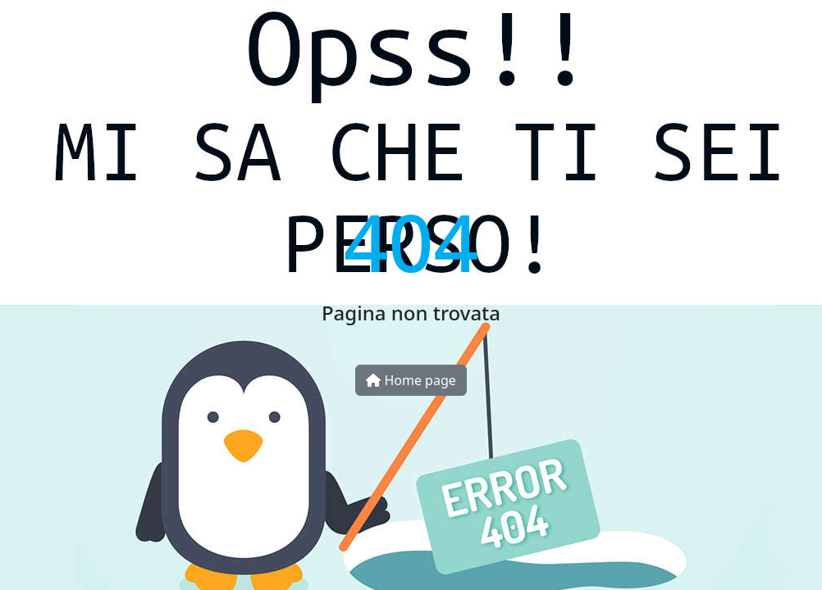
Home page (411, 380)
